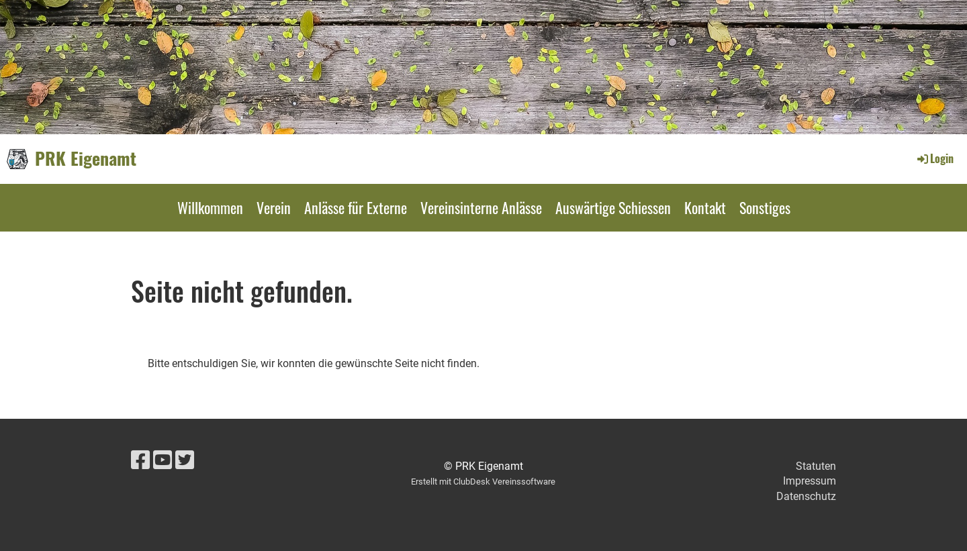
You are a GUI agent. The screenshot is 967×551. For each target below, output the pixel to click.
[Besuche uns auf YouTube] (162, 460)
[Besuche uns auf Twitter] (184, 460)
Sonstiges (764, 207)
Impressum (809, 480)
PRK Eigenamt (85, 158)
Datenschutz (806, 496)
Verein (274, 207)
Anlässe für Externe (355, 207)
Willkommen (210, 207)
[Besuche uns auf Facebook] (140, 460)
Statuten (816, 466)
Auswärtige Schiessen (613, 207)
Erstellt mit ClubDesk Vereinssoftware (483, 482)
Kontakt (705, 207)
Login (934, 158)
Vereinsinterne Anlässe (481, 207)
